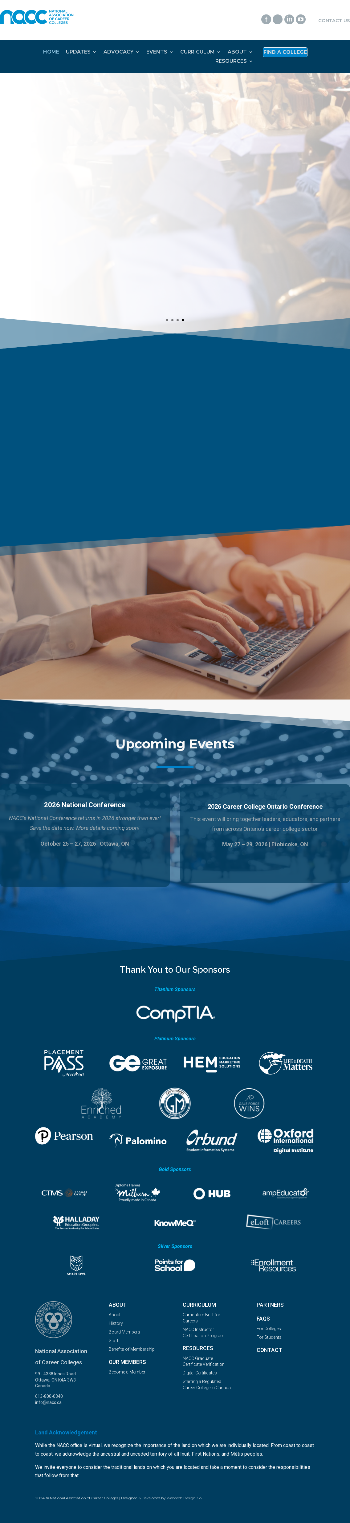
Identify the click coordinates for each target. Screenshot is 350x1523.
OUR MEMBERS (127, 1362)
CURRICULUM (197, 52)
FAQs (263, 1319)
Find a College (285, 52)
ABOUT (237, 52)
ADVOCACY (118, 52)
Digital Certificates (200, 1372)
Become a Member (127, 1372)
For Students (269, 1337)
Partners (270, 1305)
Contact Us (334, 20)
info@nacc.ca (48, 1402)
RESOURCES (231, 61)
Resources (198, 1348)
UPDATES (78, 52)
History (116, 1323)
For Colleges (269, 1328)
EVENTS (156, 52)
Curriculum (199, 1305)
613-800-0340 (49, 1396)
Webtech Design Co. (184, 1498)
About (118, 1305)
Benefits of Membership (132, 1349)
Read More (65, 287)
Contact (269, 1350)
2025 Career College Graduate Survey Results (107, 148)
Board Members (124, 1332)
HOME (51, 52)
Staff (113, 1340)
